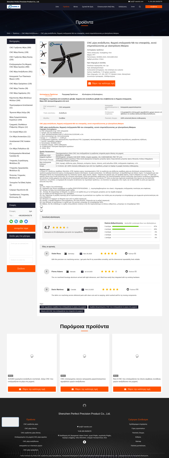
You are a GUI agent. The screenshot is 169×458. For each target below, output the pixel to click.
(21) (21, 106)
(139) (18, 52)
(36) (19, 112)
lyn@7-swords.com (136, 1)
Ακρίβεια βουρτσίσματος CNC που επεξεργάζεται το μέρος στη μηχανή (113, 307)
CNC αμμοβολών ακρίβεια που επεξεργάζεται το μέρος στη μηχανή (63, 307)
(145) (20, 77)
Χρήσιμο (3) (133, 271)
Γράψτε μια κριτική (90, 229)
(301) (20, 72)
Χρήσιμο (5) (132, 254)
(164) (20, 99)
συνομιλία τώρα (21, 228)
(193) (18, 118)
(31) (19, 93)
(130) (20, 84)
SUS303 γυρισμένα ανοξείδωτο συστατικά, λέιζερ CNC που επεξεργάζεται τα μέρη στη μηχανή (30, 380)
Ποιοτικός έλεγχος (138, 433)
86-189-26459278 (155, 1)
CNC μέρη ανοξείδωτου (30, 33)
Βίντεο (76, 7)
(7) (19, 142)
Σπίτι (57, 7)
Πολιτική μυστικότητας (138, 445)
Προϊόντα (66, 7)
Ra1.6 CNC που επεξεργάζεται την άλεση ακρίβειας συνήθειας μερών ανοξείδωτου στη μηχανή (137, 380)
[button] (43, 74)
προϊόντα (16, 33)
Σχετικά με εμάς (87, 7)
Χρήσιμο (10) (134, 289)
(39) (18, 88)
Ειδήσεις (138, 437)
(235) (21, 58)
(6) (19, 149)
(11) (19, 136)
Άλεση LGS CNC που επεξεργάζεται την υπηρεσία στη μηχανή (62, 311)
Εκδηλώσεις (123, 7)
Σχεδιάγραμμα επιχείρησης (138, 424)
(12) (18, 126)
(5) (19, 154)
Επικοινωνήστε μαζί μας (106, 7)
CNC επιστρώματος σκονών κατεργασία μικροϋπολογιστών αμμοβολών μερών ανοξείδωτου (83, 380)
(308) (20, 47)
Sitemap (138, 441)
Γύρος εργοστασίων (138, 428)
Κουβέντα (154, 7)
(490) (20, 65)
